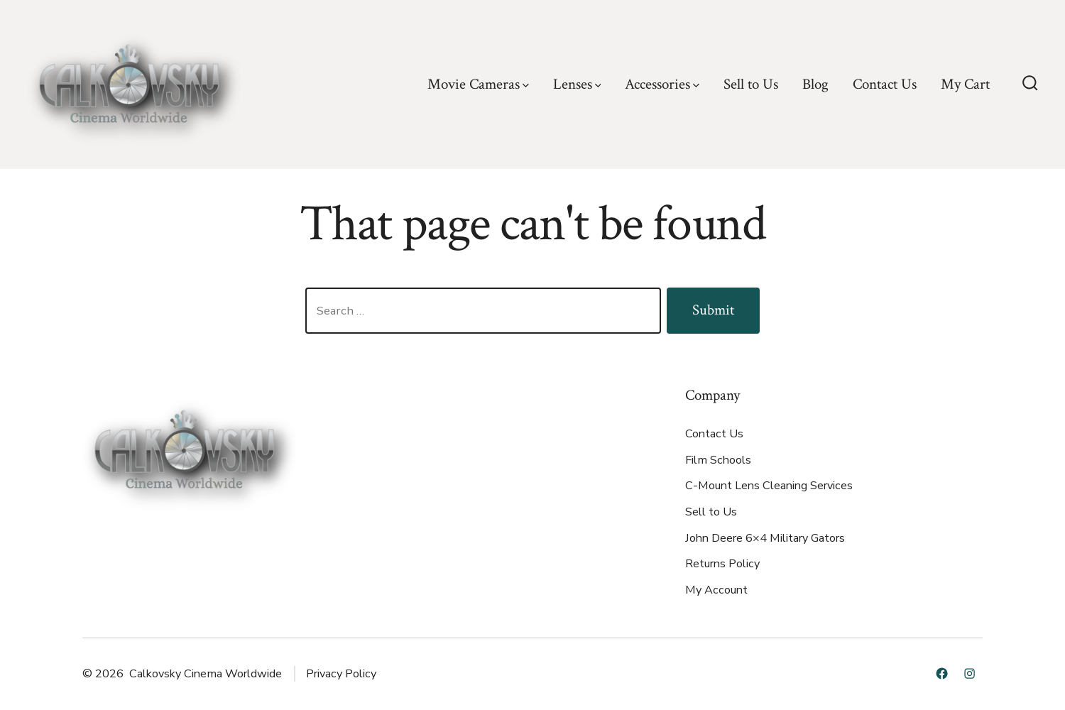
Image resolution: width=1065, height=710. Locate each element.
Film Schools (718, 460)
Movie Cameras (478, 84)
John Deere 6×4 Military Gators (765, 538)
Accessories (662, 84)
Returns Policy (722, 564)
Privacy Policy (341, 674)
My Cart (965, 84)
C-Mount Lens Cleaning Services (769, 485)
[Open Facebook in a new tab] (941, 673)
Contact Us (885, 84)
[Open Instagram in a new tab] (969, 673)
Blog (815, 84)
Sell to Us (750, 84)
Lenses (577, 84)
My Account (716, 590)
